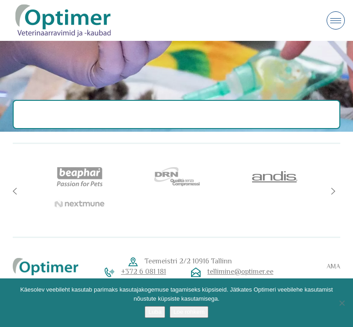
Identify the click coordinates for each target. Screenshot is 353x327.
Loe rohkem (189, 311)
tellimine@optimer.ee (240, 272)
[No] (341, 302)
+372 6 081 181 (143, 272)
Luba (154, 311)
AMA (333, 266)
